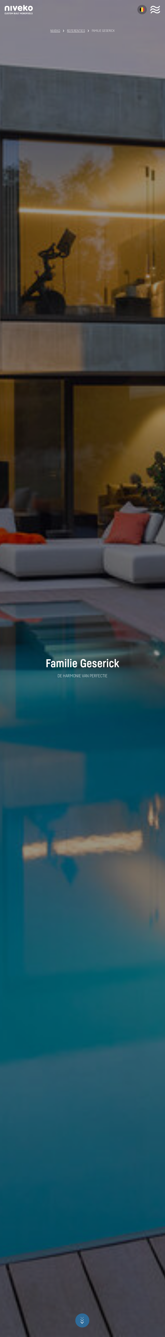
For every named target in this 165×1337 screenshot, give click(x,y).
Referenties (76, 31)
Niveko (55, 31)
